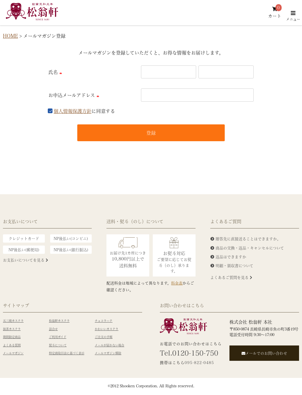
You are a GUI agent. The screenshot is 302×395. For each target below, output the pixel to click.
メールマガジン (13, 353)
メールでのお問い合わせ (264, 353)
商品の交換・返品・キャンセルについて (250, 248)
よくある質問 (12, 345)
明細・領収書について (234, 265)
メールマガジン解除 (108, 353)
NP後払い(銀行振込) (71, 249)
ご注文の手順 (103, 337)
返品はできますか (231, 256)
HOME (10, 36)
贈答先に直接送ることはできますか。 (248, 238)
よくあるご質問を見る (231, 277)
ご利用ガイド (57, 337)
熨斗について (58, 345)
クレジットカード (24, 238)
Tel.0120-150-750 (189, 353)
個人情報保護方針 (72, 111)
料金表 (177, 283)
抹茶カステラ (12, 329)
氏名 (56, 72)
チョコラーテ (103, 320)
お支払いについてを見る (25, 260)
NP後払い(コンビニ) (71, 238)
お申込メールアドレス (74, 95)
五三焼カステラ (13, 320)
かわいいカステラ (106, 329)
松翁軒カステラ (59, 320)
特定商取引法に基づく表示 (66, 353)
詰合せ (53, 329)
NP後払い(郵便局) (24, 249)
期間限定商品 (12, 337)
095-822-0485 (199, 362)
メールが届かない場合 (109, 345)
